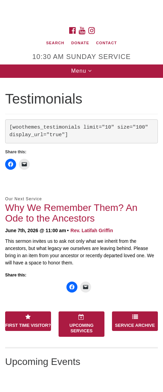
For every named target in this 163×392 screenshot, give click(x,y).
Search (55, 43)
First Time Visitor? (28, 321)
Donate (80, 43)
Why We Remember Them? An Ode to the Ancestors (71, 213)
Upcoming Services (81, 323)
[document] (81, 235)
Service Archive (135, 321)
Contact (106, 43)
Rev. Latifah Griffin (92, 230)
